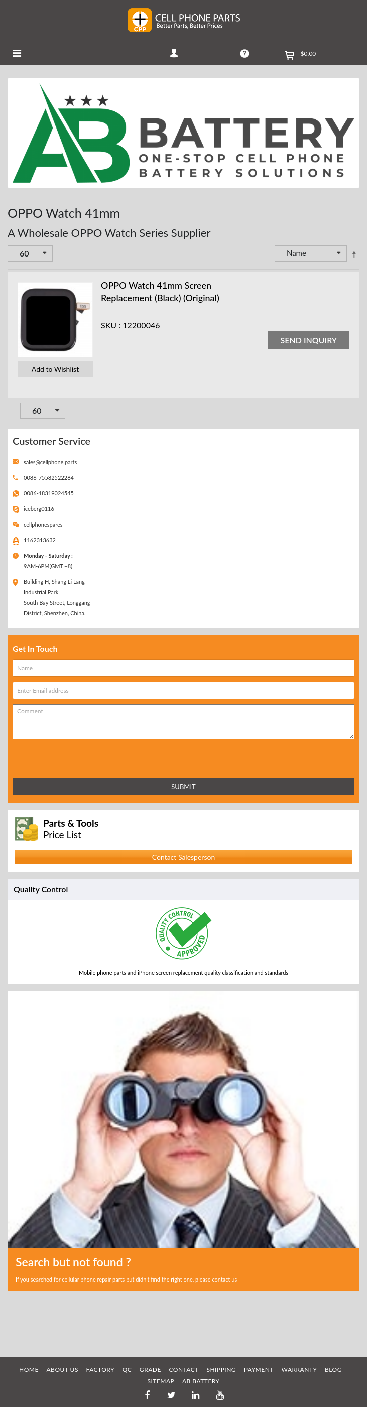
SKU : (110, 325)
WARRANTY (299, 1369)
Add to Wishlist (55, 369)
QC (127, 1369)
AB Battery (201, 1381)
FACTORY (100, 1369)
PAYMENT (259, 1369)
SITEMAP (160, 1381)
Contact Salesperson (183, 857)
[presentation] (57, 756)
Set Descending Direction (353, 254)
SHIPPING (221, 1369)
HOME (29, 1369)
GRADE (150, 1369)
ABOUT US (62, 1369)
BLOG (333, 1369)
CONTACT (183, 1369)
